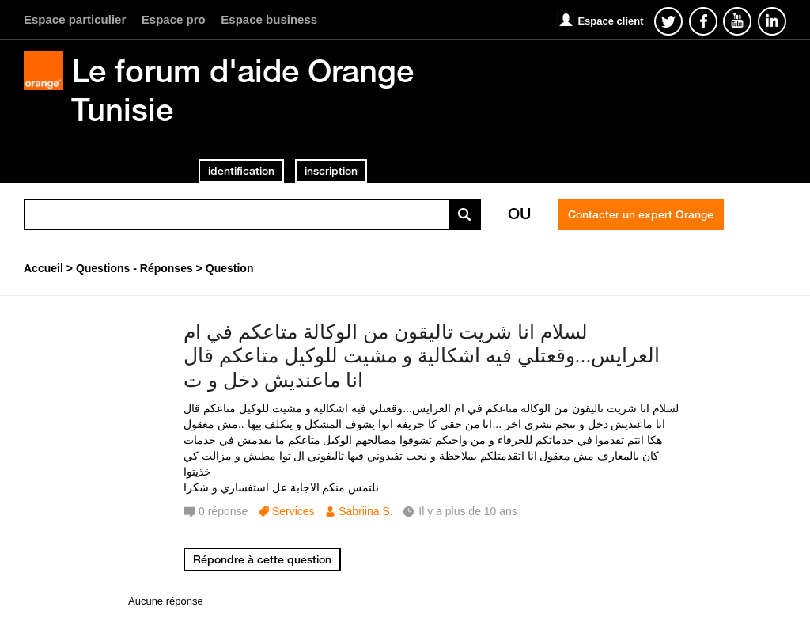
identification (241, 171)
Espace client (610, 21)
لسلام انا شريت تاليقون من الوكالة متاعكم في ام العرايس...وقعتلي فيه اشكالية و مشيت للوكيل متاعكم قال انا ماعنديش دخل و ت (422, 356)
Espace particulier (75, 19)
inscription (331, 171)
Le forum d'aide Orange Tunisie (242, 90)
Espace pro (174, 19)
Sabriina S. (365, 511)
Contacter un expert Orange (640, 214)
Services (293, 511)
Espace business (269, 19)
